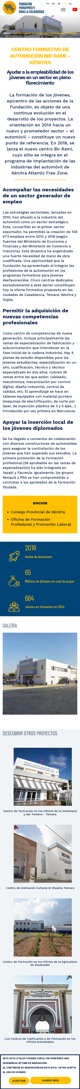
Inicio (6, 33)
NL (70, 3)
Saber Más (50, 1082)
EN (53, 3)
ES (64, 3)
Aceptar (19, 1082)
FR (48, 3)
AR (59, 3)
